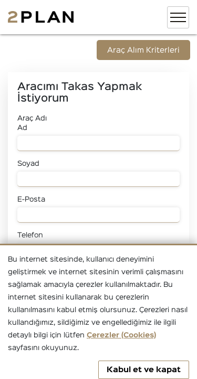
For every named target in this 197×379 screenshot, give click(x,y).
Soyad (28, 164)
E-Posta (31, 199)
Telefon (30, 235)
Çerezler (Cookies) (121, 335)
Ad (22, 128)
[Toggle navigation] (178, 17)
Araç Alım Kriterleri (143, 50)
